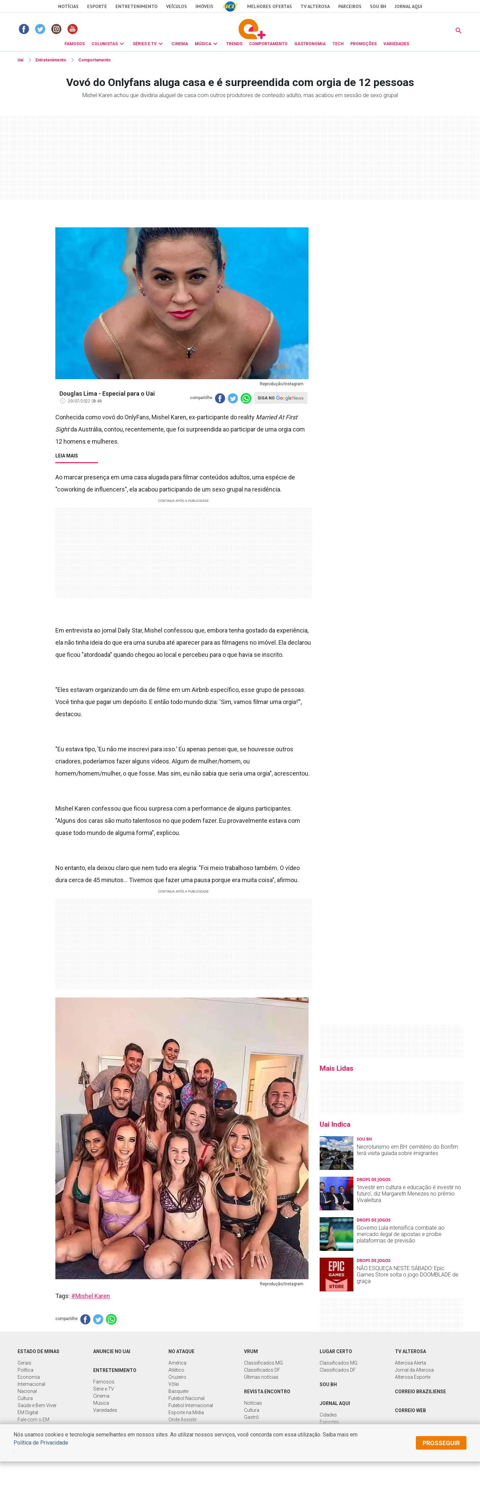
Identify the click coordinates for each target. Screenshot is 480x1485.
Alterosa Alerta (410, 1363)
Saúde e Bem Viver (37, 1405)
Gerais (24, 1363)
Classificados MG (338, 1363)
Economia (29, 1377)
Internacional (31, 1384)
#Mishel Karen (90, 1295)
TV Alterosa (315, 6)
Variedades (105, 1410)
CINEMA (179, 43)
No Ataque (181, 1351)
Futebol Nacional (186, 1398)
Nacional (27, 1391)
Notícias (68, 6)
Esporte (97, 6)
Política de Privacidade (41, 1442)
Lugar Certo (336, 1351)
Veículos (176, 6)
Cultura (25, 1398)
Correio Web (410, 1410)
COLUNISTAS (104, 43)
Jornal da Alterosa (414, 1370)
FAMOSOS (74, 43)
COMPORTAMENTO (268, 43)
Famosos (103, 1381)
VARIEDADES (396, 43)
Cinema (101, 1396)
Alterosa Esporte (412, 1377)
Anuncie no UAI (111, 1351)
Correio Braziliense (420, 1391)
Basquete (178, 1391)
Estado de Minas (38, 1351)
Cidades (328, 1415)
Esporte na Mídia (186, 1412)
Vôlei (173, 1384)
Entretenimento (136, 6)
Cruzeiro (177, 1377)
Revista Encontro (267, 1391)
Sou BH (378, 6)
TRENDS (234, 43)
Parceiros (350, 6)
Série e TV (103, 1389)
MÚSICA (203, 43)
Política (25, 1370)
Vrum (251, 1351)
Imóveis (204, 6)
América (177, 1363)
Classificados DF (262, 1370)
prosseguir (441, 1443)
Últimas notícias (261, 1377)
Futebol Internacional (190, 1405)
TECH (338, 43)
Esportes (329, 1422)
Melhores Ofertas (269, 6)
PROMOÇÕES (363, 43)
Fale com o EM (33, 1419)
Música (101, 1403)
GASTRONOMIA (310, 43)
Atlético (176, 1370)
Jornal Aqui (335, 1403)
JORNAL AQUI (408, 6)
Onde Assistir (182, 1419)
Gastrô (251, 1417)
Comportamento (94, 60)
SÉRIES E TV (145, 43)
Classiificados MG (263, 1363)
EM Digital (28, 1412)
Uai (20, 60)
